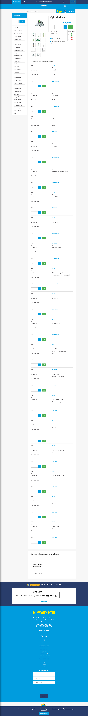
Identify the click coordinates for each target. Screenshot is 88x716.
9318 (53, 268)
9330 (53, 294)
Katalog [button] (63, 1)
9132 (53, 395)
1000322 (54, 243)
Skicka (44, 696)
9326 (53, 116)
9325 (53, 91)
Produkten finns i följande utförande (42, 61)
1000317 (54, 370)
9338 (53, 192)
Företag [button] (24, 1)
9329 (53, 141)
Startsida (14, 11)
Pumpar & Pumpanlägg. (23, 11)
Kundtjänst (44, 640)
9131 (53, 420)
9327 (53, 65)
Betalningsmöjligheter (44, 636)
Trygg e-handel (44, 638)
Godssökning (44, 653)
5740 (53, 522)
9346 (53, 167)
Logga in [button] (71, 1)
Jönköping (44, 5)
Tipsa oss (44, 651)
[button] (64, 6)
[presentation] (46, 689)
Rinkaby (45, 1)
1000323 (54, 344)
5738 (53, 496)
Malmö (50, 1)
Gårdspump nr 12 (34, 11)
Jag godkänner (44, 713)
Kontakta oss (44, 649)
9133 (53, 446)
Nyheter (44, 642)
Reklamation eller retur (44, 655)
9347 (53, 319)
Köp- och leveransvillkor (44, 634)
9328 (53, 217)
